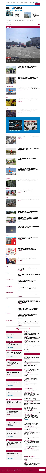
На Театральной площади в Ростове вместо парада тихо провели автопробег (22, 59)
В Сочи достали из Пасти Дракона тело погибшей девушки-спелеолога (31, 421)
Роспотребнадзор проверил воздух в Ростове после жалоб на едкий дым (14, 397)
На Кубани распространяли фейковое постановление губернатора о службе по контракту (32, 417)
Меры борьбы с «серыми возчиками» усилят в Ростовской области (14, 318)
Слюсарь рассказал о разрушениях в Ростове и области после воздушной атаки (32, 444)
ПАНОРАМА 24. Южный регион (29, 396)
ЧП (7, 214)
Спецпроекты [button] (26, 2)
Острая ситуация (9, 294)
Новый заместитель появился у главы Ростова (13, 347)
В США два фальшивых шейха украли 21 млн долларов (32, 332)
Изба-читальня (35, 2)
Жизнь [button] (22, 2)
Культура (31, 20)
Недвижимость (9, 260)
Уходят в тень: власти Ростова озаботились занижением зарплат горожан (13, 366)
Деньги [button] (18, 2)
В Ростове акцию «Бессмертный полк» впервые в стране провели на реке (14, 377)
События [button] (8, 2)
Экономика (19, 20)
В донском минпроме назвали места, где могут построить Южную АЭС (14, 327)
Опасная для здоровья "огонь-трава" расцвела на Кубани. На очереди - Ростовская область (31, 398)
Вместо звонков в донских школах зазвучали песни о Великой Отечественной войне (13, 386)
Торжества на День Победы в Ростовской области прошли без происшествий (31, 308)
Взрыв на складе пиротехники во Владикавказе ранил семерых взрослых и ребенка (32, 378)
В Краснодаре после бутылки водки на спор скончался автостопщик (31, 425)
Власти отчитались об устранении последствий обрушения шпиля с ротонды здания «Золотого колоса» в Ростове (36, 15)
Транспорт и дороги (10, 86)
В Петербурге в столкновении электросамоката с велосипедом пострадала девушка (30, 373)
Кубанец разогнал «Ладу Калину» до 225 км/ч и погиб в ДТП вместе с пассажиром (32, 407)
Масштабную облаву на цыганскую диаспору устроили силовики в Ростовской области (32, 312)
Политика (14, 20)
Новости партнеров (10, 22)
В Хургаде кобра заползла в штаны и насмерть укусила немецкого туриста (31, 336)
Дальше (29, 303)
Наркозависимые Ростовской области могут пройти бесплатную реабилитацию (18, 15)
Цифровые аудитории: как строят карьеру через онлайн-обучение (31, 465)
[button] (9, 20)
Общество (23, 20)
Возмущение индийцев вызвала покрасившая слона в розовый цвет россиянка (31, 353)
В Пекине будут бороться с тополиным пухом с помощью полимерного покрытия (31, 344)
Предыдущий (16, 303)
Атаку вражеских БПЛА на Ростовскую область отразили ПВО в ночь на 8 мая (31, 448)
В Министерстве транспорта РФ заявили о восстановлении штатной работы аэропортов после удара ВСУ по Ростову (14, 429)
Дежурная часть (9, 76)
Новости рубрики (10, 311)
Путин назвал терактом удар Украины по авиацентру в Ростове (13, 357)
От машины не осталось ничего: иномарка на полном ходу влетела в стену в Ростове (32, 320)
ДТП (7, 97)
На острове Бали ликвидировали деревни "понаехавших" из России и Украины (31, 349)
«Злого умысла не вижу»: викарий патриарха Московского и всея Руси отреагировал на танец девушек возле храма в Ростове (14, 406)
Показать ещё (26, 360)
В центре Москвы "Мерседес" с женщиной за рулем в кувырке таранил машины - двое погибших (31, 369)
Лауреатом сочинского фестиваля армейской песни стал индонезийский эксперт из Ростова (31, 412)
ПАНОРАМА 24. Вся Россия (29, 366)
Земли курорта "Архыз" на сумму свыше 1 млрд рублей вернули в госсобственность (32, 403)
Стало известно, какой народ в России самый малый (31, 365)
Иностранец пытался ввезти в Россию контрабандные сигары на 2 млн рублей (32, 387)
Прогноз (8, 134)
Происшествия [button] (13, 2)
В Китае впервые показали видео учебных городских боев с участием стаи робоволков (32, 358)
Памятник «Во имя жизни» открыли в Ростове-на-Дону (14, 309)
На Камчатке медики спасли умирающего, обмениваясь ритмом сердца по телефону (31, 382)
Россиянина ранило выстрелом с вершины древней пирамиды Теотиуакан (30, 340)
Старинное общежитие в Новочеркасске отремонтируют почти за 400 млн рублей (13, 337)
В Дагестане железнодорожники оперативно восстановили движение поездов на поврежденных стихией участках (31, 391)
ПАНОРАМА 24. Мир (28, 330)
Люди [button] (31, 2)
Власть (28, 20)
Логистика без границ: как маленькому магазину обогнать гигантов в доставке (31, 462)
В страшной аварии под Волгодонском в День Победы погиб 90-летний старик (32, 316)
